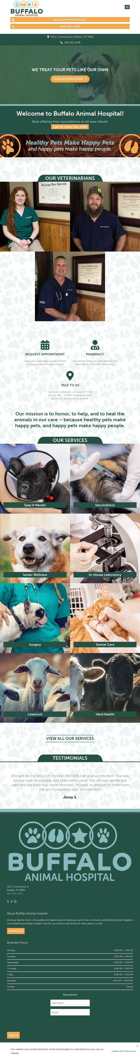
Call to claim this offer (70, 127)
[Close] (138, 1045)
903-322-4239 (70, 42)
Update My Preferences (123, 1051)
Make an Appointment (70, 79)
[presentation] (70, 1024)
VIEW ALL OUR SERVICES (70, 738)
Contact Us (16, 931)
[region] (70, 1050)
